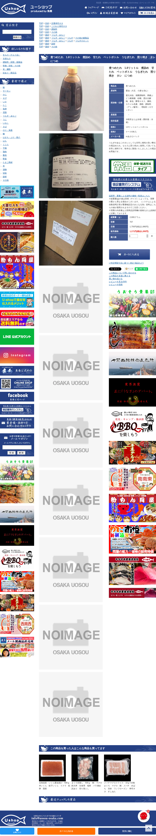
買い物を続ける (116, 279)
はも (5, 141)
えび (5, 98)
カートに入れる (66, 831)
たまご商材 (8, 162)
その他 (6, 180)
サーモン (7, 91)
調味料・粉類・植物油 (12, 62)
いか (5, 102)
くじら (6, 144)
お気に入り (17, 831)
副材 (5, 177)
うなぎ (70, 38)
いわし (6, 123)
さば (5, 127)
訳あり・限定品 (9, 73)
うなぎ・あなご (9, 116)
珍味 (5, 173)
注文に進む (127, 831)
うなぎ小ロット (82, 41)
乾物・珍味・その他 (11, 66)
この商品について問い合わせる (122, 273)
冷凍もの (7, 58)
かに (5, 94)
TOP (41, 23)
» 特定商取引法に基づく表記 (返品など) (126, 263)
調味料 (54, 29)
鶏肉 (5, 152)
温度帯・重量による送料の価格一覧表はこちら (129, 196)
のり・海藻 (8, 130)
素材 (47, 35)
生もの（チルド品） (11, 55)
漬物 (5, 169)
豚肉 (5, 155)
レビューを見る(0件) (118, 282)
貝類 (5, 112)
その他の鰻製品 (82, 38)
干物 (5, 148)
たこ (5, 105)
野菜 (5, 159)
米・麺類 (7, 69)
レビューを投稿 (116, 284)
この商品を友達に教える (119, 276)
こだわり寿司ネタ (59, 26)
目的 (47, 23)
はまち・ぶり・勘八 (11, 137)
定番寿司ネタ (57, 23)
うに (5, 119)
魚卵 (5, 109)
